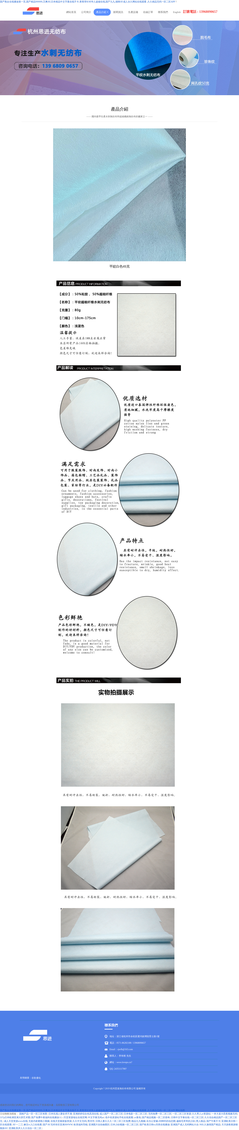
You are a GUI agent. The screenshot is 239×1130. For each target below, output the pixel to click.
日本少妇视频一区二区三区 (124, 1124)
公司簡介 (86, 12)
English (177, 12)
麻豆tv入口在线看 (33, 1124)
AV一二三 (18, 1124)
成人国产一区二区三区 (111, 1114)
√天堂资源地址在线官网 (74, 1117)
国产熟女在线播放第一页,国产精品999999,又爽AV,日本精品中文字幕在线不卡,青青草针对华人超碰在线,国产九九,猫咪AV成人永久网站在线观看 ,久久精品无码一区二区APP (87, 1)
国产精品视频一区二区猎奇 (156, 1117)
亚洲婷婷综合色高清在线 (86, 1114)
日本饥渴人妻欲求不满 (60, 1114)
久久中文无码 (79, 1121)
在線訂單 (148, 12)
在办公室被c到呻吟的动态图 (160, 1121)
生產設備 (133, 12)
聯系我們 (163, 12)
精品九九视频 (138, 1121)
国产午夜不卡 (213, 1121)
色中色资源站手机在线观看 (119, 1117)
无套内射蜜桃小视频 (39, 1121)
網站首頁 (71, 12)
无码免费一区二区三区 (159, 1114)
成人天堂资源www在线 (16, 1121)
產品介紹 (102, 12)
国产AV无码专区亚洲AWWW (58, 1124)
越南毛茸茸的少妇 (185, 1121)
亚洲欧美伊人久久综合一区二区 (25, 1128)
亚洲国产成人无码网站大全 (185, 1124)
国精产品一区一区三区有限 (33, 1114)
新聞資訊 (118, 12)
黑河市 (90, 1121)
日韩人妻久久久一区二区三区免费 (113, 1121)
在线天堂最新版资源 (61, 1121)
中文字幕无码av (96, 1117)
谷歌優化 (36, 1078)
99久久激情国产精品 (209, 1124)
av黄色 (137, 1117)
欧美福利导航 (81, 1124)
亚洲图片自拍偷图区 (99, 1124)
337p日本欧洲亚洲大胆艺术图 (15, 1117)
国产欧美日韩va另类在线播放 (155, 1124)
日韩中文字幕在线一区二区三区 (187, 1117)
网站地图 (180, 1110)
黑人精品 (200, 1121)
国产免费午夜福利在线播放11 (46, 1117)
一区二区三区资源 (181, 1114)
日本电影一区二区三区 (135, 1114)
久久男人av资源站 (201, 1114)
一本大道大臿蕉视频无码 (224, 1114)
